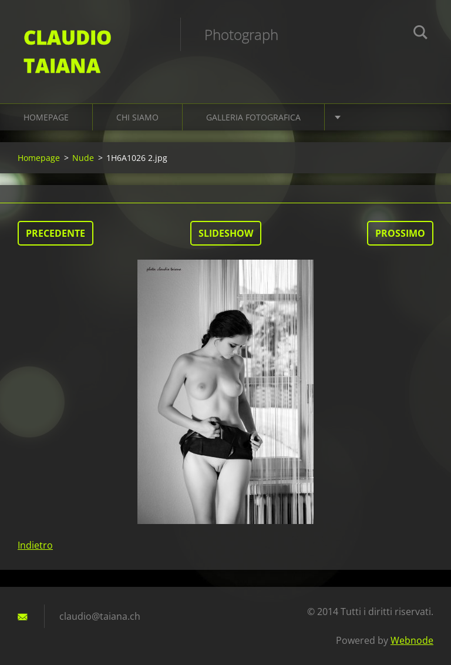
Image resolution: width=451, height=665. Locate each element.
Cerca (420, 34)
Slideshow (225, 233)
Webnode (412, 640)
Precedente (55, 233)
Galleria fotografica (253, 117)
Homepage (46, 117)
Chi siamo (137, 117)
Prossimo (400, 233)
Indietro (35, 545)
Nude (83, 157)
